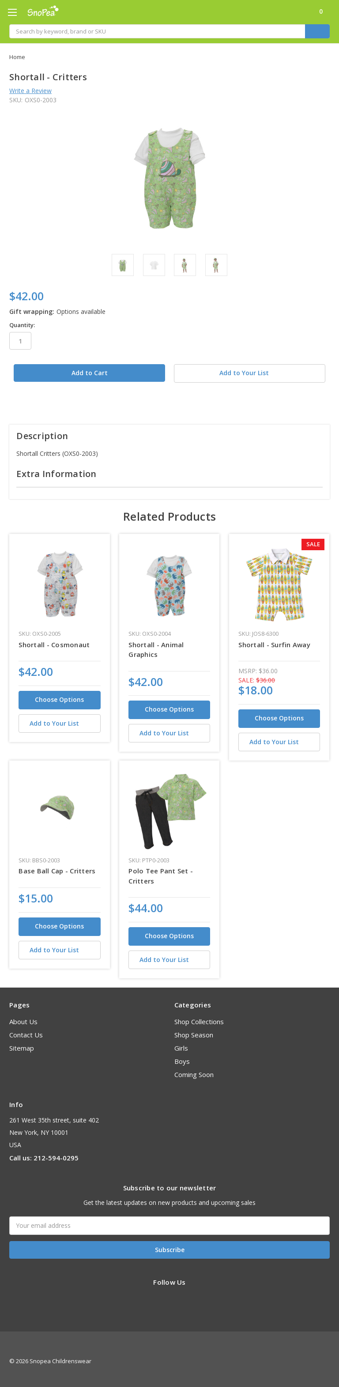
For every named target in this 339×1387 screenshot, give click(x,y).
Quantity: (22, 325)
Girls (181, 1043)
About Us (23, 1017)
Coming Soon (194, 1070)
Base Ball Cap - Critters (57, 866)
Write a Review (30, 90)
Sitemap (21, 1043)
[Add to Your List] (59, 719)
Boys (182, 1056)
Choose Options (59, 695)
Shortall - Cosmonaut (54, 639)
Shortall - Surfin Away (274, 639)
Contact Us (26, 1030)
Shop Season (193, 1030)
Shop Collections (199, 1017)
